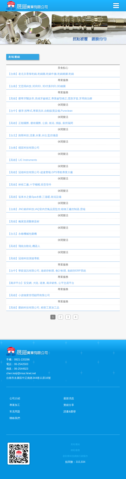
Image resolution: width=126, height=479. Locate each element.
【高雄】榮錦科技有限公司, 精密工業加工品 (33, 307)
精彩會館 (75, 450)
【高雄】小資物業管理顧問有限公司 (29, 295)
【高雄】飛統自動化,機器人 (24, 246)
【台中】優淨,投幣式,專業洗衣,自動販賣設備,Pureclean (40, 111)
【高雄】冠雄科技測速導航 (23, 258)
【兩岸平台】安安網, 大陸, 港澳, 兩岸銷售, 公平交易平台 (41, 283)
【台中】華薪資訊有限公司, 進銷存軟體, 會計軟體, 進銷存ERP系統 (47, 270)
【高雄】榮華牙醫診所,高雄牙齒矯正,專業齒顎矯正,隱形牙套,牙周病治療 (50, 98)
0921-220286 (22, 359)
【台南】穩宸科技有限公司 (23, 147)
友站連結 (75, 444)
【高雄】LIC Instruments (22, 160)
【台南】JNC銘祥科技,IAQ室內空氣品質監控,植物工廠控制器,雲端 (46, 209)
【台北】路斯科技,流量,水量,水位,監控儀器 (33, 135)
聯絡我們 (15, 418)
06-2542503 (21, 364)
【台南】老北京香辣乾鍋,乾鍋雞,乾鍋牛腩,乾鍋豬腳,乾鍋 (41, 74)
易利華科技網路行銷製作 (75, 456)
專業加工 (15, 405)
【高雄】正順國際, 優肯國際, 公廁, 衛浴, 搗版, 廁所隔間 (40, 123)
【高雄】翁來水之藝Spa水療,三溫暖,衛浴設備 (34, 197)
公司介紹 (15, 398)
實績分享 (68, 405)
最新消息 (68, 398)
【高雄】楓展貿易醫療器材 (23, 221)
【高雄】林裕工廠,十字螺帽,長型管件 (29, 184)
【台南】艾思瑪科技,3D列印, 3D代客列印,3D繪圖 (36, 86)
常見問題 (15, 411)
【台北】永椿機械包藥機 (22, 234)
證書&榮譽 (69, 411)
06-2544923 (21, 368)
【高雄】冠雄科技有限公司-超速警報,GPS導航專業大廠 (40, 172)
